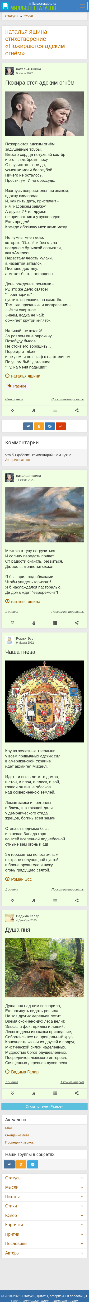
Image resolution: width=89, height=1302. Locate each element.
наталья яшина (28, 69)
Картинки (14, 1224)
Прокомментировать (68, 399)
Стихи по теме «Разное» (44, 1106)
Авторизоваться (17, 460)
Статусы (13, 1178)
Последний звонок (19, 1142)
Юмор (11, 1215)
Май (8, 1128)
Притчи (12, 1234)
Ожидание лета (17, 1135)
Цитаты (12, 1196)
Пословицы (16, 1243)
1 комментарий (72, 1082)
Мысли (12, 1187)
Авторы (12, 1253)
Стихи (11, 1206)
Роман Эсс (24, 638)
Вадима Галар (27, 916)
